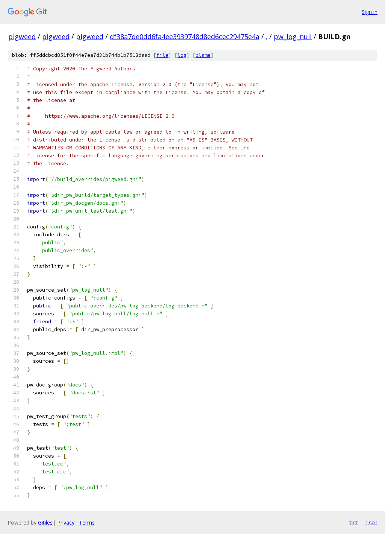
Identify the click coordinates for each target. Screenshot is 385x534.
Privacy (65, 522)
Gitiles (45, 522)
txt (353, 522)
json (371, 522)
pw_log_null (293, 36)
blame (203, 55)
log (181, 55)
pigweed (22, 36)
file (162, 55)
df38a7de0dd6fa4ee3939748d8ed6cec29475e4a (184, 36)
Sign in (369, 11)
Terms (87, 522)
